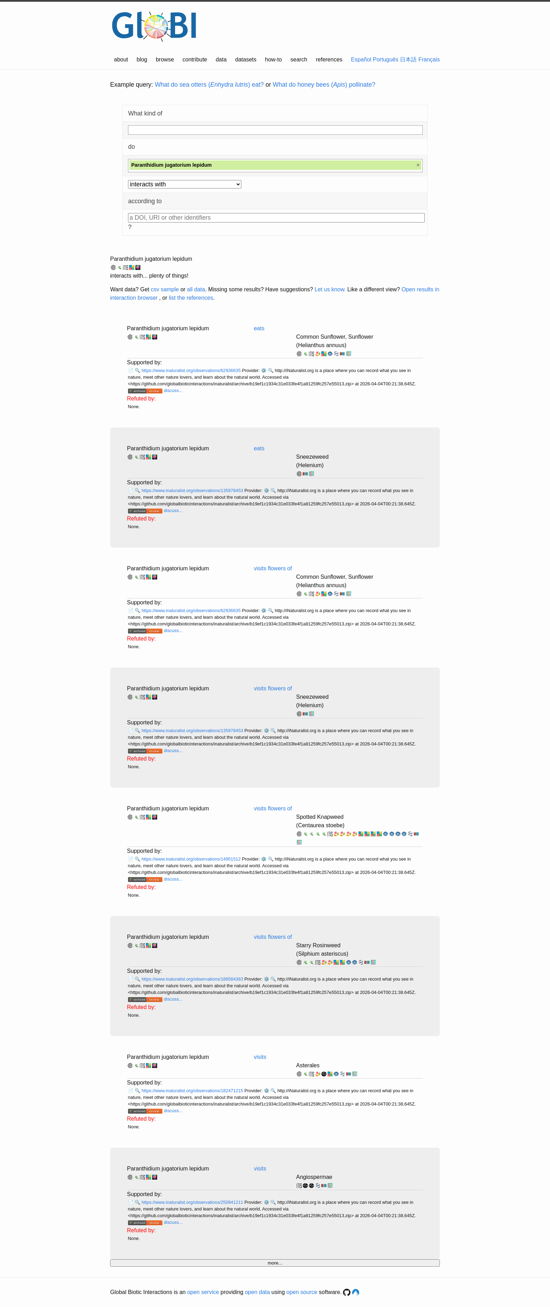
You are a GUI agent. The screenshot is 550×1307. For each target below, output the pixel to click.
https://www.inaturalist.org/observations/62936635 (192, 370)
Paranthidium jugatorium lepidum (151, 259)
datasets (245, 59)
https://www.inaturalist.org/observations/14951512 (192, 859)
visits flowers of (273, 568)
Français (429, 59)
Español (361, 59)
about (121, 59)
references (329, 59)
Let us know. (330, 289)
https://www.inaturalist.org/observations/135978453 (193, 490)
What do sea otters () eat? (209, 84)
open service (203, 1292)
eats (259, 328)
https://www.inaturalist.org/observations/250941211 (193, 1202)
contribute (194, 59)
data (221, 59)
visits (260, 1057)
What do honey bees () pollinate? (324, 84)
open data (257, 1292)
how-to (273, 59)
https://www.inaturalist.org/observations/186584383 (193, 979)
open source (302, 1292)
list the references (191, 298)
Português (385, 59)
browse (165, 59)
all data (196, 289)
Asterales (308, 1065)
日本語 (408, 59)
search (298, 59)
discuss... (173, 390)
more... (275, 1263)
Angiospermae (314, 1177)
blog (142, 59)
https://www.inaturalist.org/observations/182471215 (193, 1090)
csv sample (165, 289)
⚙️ (264, 370)
